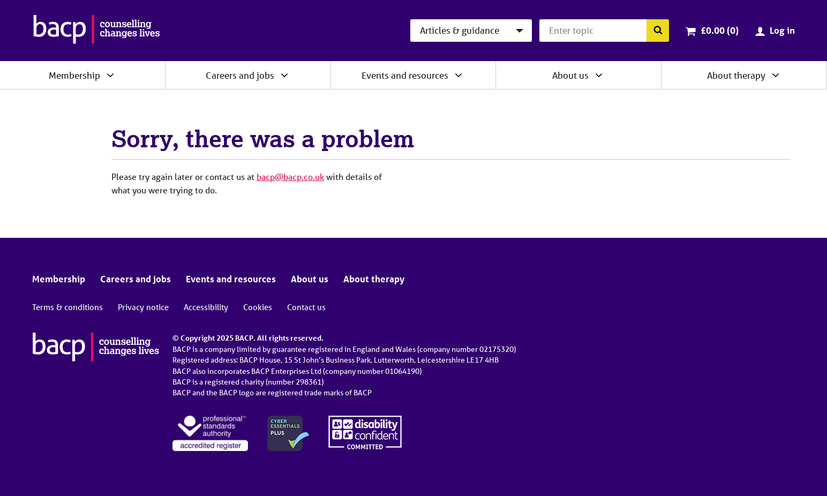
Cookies (257, 307)
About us (570, 75)
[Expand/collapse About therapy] (775, 75)
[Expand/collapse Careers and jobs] (284, 75)
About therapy (736, 75)
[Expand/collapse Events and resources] (458, 75)
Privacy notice (143, 307)
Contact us (306, 307)
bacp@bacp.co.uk (290, 176)
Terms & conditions (67, 307)
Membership (74, 75)
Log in (782, 30)
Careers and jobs (240, 75)
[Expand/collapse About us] (599, 75)
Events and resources (405, 75)
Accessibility (206, 307)
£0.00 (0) (720, 30)
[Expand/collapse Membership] (110, 75)
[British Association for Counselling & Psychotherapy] (96, 30)
